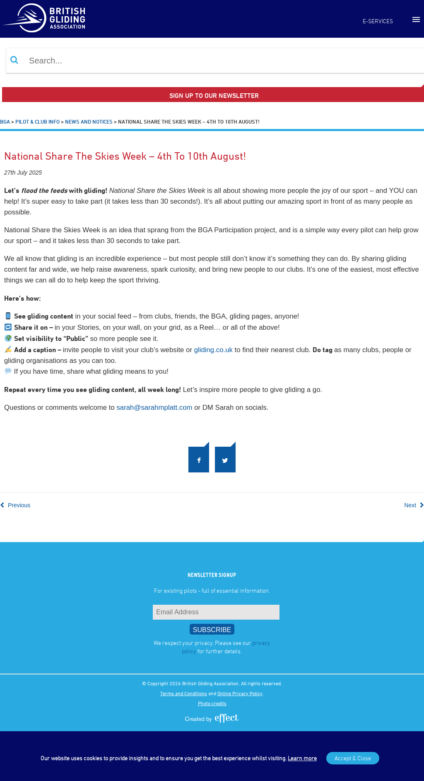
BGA (5, 121)
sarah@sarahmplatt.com (154, 407)
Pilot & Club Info (37, 121)
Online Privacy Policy (240, 693)
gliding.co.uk (213, 350)
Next (414, 505)
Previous (15, 505)
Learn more (302, 758)
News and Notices (89, 121)
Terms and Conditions (183, 693)
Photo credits (212, 703)
